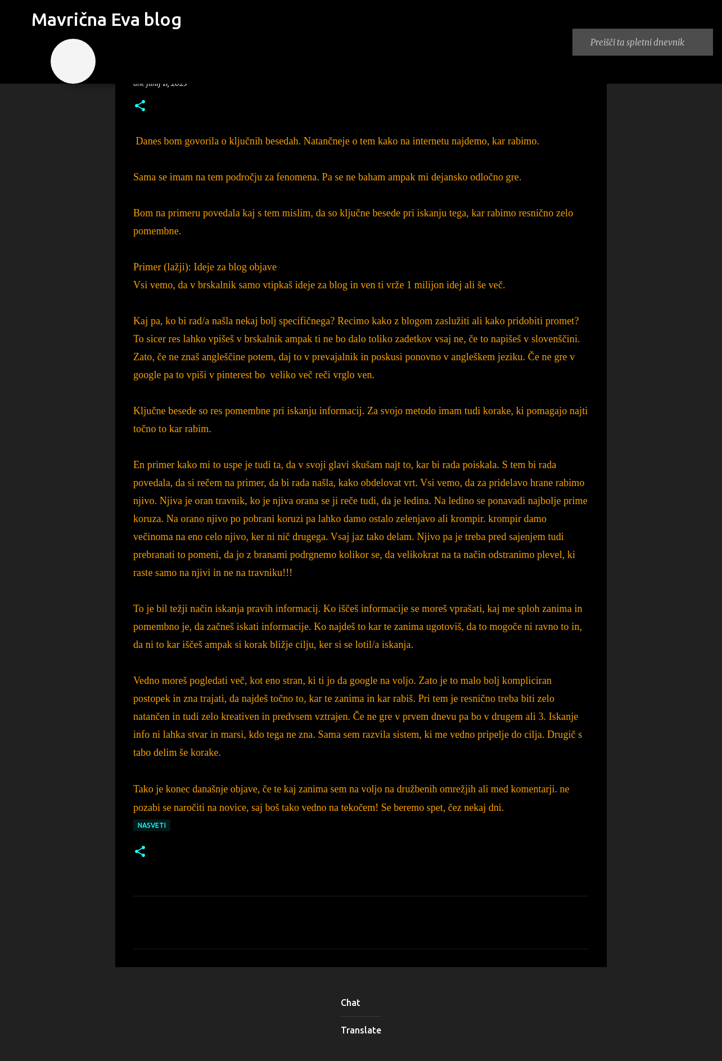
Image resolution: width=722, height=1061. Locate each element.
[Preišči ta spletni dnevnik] (649, 42)
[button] (140, 106)
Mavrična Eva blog (106, 19)
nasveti (152, 825)
